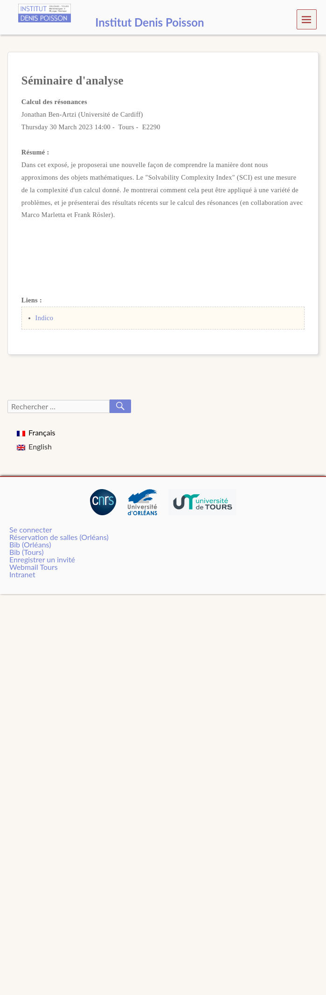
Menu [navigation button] (307, 19)
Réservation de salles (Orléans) (59, 537)
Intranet (22, 574)
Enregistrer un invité (42, 559)
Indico (44, 318)
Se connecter (30, 529)
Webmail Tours (33, 566)
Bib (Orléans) (30, 544)
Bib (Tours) (26, 551)
